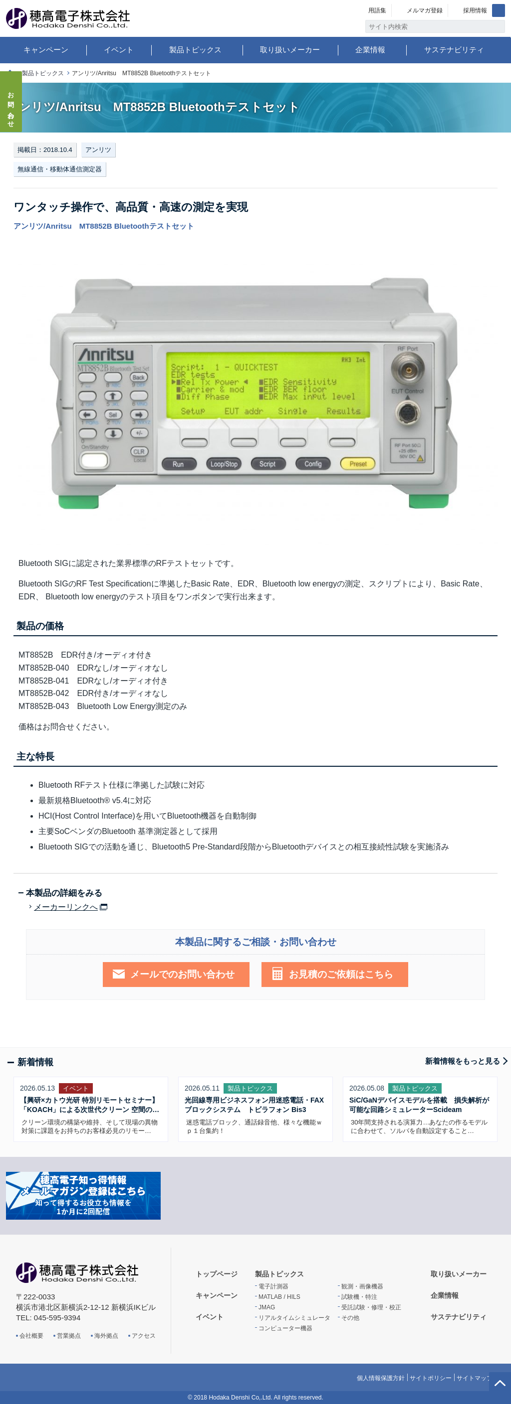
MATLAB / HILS (279, 1296)
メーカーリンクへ (66, 907)
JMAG (266, 1307)
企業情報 (370, 49)
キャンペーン (45, 49)
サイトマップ (475, 1378)
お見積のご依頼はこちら (341, 974)
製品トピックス (195, 49)
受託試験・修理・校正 (371, 1307)
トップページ (217, 1274)
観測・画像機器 (362, 1286)
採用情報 (475, 10)
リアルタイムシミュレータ (294, 1317)
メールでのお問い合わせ (182, 974)
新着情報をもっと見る (462, 1061)
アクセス (144, 1335)
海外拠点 (106, 1335)
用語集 (377, 10)
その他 (350, 1317)
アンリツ (98, 149)
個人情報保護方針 (381, 1378)
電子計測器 (273, 1286)
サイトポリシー (431, 1378)
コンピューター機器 (285, 1328)
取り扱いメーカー (290, 49)
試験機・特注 (359, 1296)
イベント (119, 49)
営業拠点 (69, 1335)
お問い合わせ (11, 107)
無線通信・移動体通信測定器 (59, 169)
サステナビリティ (454, 49)
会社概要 (31, 1335)
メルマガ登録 (425, 10)
